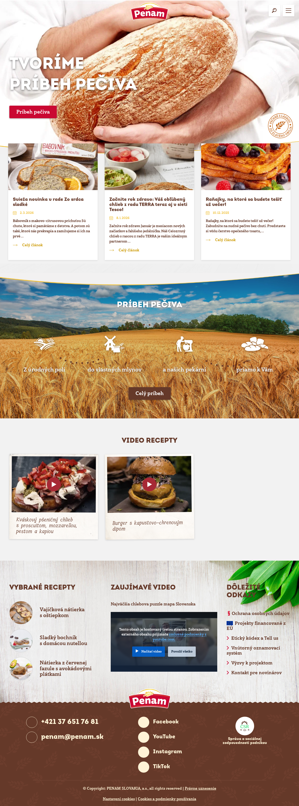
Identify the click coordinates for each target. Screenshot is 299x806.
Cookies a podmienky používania (167, 799)
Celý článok (32, 245)
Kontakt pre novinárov (256, 673)
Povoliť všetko (181, 651)
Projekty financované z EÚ (256, 625)
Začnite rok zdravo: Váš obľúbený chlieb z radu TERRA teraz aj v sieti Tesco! (148, 204)
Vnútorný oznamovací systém (253, 650)
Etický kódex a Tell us (254, 638)
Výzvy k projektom (251, 663)
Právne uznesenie (200, 788)
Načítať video (151, 651)
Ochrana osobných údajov (260, 613)
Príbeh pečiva (33, 112)
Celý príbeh (149, 393)
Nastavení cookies (119, 799)
